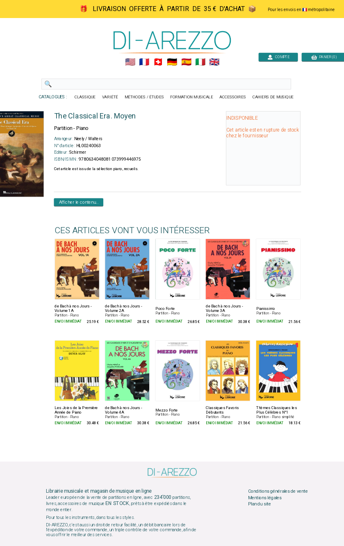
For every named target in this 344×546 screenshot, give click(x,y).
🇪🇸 (186, 62)
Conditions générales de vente (278, 491)
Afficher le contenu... (78, 202)
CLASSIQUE (85, 97)
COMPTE (278, 56)
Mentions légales (264, 497)
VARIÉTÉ (110, 97)
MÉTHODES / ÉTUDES (144, 97)
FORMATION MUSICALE (191, 97)
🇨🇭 (158, 62)
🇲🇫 (144, 62)
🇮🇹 (200, 62)
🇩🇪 (172, 62)
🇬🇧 (214, 62)
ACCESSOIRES (232, 97)
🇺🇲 (130, 62)
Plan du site (259, 504)
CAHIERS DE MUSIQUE (272, 97)
